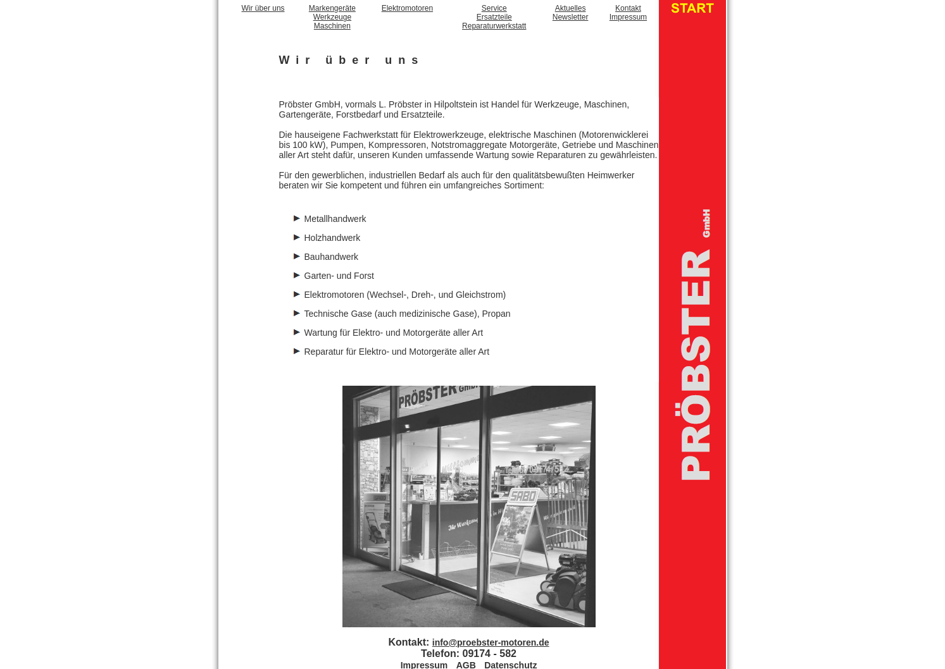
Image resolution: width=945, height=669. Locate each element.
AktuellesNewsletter (571, 12)
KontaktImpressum (628, 12)
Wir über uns (263, 8)
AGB (466, 658)
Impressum (424, 658)
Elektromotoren (407, 8)
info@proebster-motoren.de (490, 635)
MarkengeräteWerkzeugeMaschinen (332, 17)
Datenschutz (510, 658)
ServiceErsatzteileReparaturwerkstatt (494, 17)
